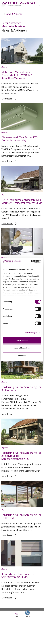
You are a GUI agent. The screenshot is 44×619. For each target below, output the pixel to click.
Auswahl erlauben (21, 348)
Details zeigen (31, 333)
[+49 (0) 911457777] (27, 614)
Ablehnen (22, 356)
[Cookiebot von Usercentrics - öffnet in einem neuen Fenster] (31, 261)
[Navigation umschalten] (40, 4)
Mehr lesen (9, 98)
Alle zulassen (22, 340)
